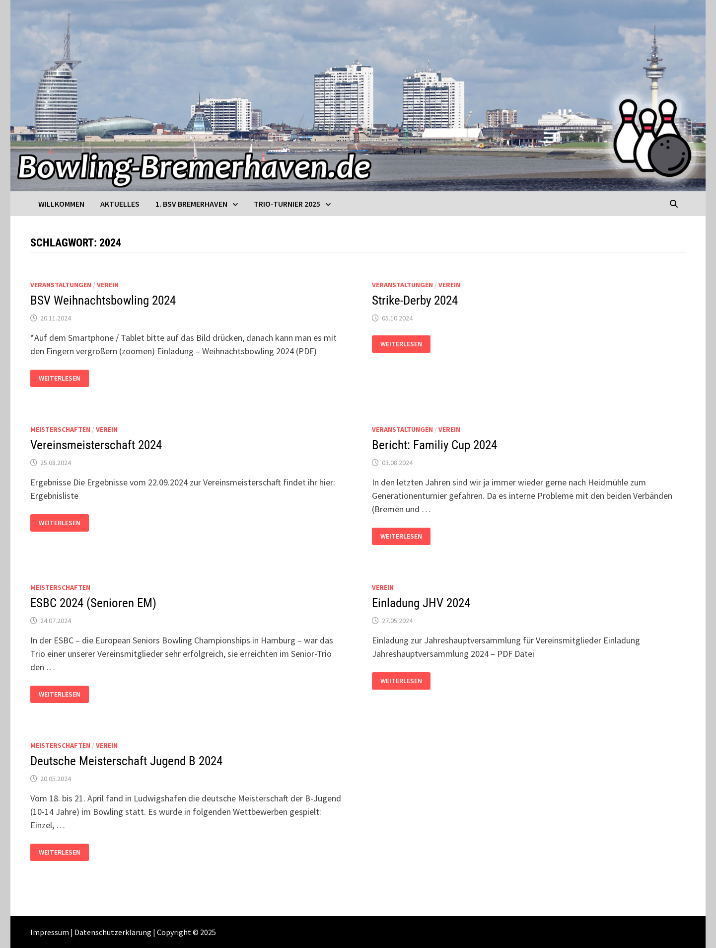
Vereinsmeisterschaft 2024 (96, 445)
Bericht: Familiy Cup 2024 (434, 445)
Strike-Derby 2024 (415, 300)
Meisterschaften (60, 429)
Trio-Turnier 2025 (287, 204)
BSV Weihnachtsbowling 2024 (103, 300)
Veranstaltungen (60, 284)
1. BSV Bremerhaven (191, 204)
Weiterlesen (63, 378)
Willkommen (61, 204)
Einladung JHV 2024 (421, 603)
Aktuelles (120, 204)
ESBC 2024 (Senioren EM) (93, 603)
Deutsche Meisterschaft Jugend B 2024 (126, 761)
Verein (108, 284)
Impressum (49, 932)
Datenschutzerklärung (112, 932)
